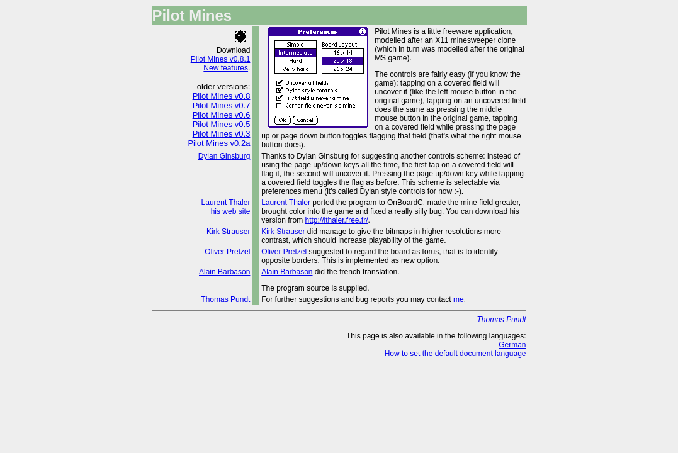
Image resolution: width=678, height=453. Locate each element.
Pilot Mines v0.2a (219, 143)
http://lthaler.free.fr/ (336, 220)
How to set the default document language (455, 353)
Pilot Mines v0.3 (222, 133)
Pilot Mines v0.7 (222, 105)
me (458, 299)
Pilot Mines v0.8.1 (221, 59)
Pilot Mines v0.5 (222, 124)
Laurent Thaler (226, 202)
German (512, 344)
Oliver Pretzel (227, 251)
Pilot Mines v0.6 (222, 115)
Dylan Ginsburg (224, 156)
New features (225, 68)
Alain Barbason (224, 271)
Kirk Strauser (228, 231)
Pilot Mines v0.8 (222, 96)
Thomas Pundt (225, 299)
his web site (231, 211)
